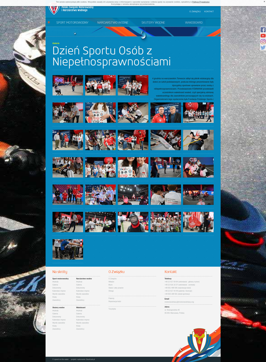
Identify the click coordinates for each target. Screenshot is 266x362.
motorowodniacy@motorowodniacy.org (179, 302)
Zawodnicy (57, 300)
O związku (195, 11)
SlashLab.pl (90, 359)
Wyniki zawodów (59, 294)
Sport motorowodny (72, 22)
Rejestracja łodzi (115, 301)
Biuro (111, 285)
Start (49, 22)
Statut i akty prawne (116, 288)
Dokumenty (57, 288)
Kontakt (209, 11)
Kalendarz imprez (59, 291)
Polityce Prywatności (200, 2)
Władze (111, 282)
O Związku (113, 279)
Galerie (56, 43)
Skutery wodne (153, 22)
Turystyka (112, 309)
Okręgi (111, 291)
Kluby (55, 297)
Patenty (111, 298)
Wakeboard (194, 22)
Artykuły (56, 282)
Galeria (55, 285)
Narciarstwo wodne (112, 22)
